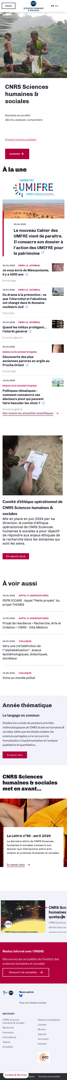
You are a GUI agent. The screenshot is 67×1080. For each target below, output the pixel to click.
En (56, 6)
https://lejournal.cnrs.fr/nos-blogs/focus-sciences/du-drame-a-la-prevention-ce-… (33, 301)
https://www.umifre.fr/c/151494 (33, 216)
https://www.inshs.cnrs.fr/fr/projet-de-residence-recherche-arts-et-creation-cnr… (33, 623)
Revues (42, 1029)
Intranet (42, 1043)
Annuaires (43, 1039)
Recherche (8, 1027)
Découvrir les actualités (23, 972)
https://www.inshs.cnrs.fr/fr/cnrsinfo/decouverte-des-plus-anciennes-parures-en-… (33, 359)
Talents (6, 1042)
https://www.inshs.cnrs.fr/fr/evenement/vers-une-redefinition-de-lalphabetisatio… (33, 650)
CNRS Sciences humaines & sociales (13, 1021)
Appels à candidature (49, 1019)
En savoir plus (15, 755)
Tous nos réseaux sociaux (32, 1002)
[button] (16, 1074)
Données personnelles (49, 1076)
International (9, 1037)
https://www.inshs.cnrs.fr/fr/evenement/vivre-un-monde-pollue (33, 675)
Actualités (8, 1046)
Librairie (42, 1024)
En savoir (15, 154)
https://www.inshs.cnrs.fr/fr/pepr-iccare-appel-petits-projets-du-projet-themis (33, 600)
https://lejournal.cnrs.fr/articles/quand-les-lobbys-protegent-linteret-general (33, 329)
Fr (52, 6)
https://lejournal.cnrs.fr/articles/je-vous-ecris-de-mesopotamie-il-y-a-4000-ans (33, 274)
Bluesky (20, 995)
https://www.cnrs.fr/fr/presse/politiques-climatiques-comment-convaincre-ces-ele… (33, 394)
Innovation (8, 1032)
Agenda (42, 1034)
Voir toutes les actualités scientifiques (28, 413)
